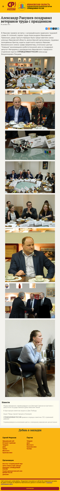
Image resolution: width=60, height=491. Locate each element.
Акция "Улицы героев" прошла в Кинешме (17, 414)
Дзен (4, 447)
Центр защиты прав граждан (11, 465)
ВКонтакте (5, 450)
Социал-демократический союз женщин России (12, 471)
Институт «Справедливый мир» (12, 463)
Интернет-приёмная (8, 443)
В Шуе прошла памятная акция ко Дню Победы (19, 411)
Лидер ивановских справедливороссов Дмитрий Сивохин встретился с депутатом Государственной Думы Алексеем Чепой (27, 406)
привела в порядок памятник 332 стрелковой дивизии (27, 418)
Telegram (5, 445)
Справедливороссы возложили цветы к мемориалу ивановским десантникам (29, 422)
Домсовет (5, 474)
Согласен (30, 488)
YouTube (29, 449)
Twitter (4, 449)
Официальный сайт (8, 441)
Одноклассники (7, 452)
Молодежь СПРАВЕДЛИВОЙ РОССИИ (11, 468)
